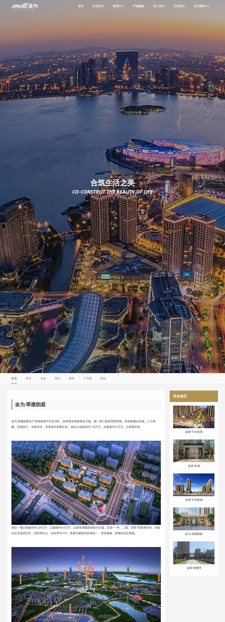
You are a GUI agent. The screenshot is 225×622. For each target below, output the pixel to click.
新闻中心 (118, 6)
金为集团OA (201, 6)
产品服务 (138, 6)
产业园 (87, 378)
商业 (28, 378)
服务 (72, 378)
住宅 (14, 378)
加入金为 (159, 6)
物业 (103, 378)
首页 (80, 6)
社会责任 (179, 6)
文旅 (43, 378)
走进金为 (98, 6)
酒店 (57, 378)
